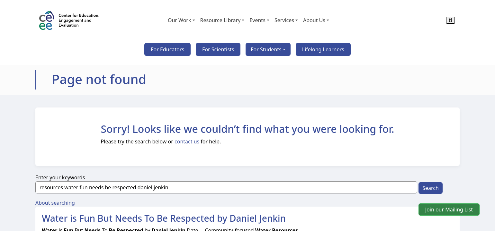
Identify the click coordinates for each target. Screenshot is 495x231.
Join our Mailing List (449, 209)
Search (430, 188)
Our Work (179, 20)
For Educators (167, 49)
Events (257, 20)
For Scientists (218, 49)
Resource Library (220, 20)
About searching (55, 202)
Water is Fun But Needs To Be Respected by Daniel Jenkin (164, 218)
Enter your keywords (60, 177)
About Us (314, 20)
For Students (266, 49)
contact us (187, 141)
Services (284, 20)
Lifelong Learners (323, 49)
